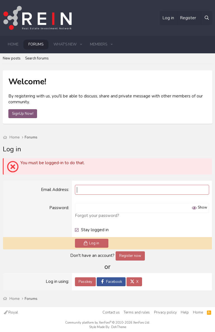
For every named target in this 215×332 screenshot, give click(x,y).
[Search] (206, 18)
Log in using (57, 281)
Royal (11, 312)
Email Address (54, 189)
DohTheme (118, 327)
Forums (35, 44)
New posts (12, 58)
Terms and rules (137, 312)
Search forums (37, 58)
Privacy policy (165, 312)
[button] (81, 44)
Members (98, 44)
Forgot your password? (97, 215)
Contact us (111, 312)
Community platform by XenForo (107, 323)
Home (13, 44)
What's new (65, 44)
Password (58, 208)
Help (185, 312)
